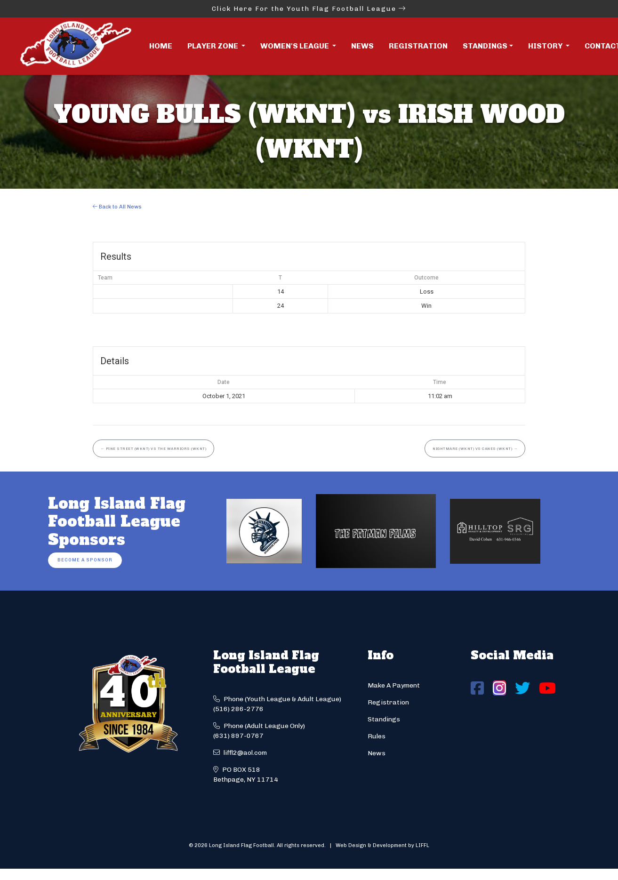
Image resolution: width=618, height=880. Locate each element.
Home (160, 45)
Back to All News (117, 206)
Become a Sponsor (84, 559)
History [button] (546, 45)
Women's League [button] (295, 45)
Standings (485, 45)
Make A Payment (394, 685)
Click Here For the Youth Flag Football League (309, 9)
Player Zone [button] (213, 45)
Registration (418, 45)
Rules (376, 736)
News (362, 45)
